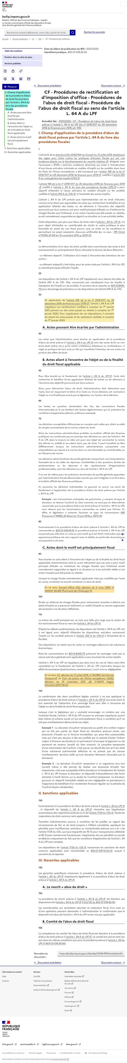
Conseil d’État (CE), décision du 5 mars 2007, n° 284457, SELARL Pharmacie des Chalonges (79, 589)
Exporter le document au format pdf (5, 71)
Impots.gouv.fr (70, 1006)
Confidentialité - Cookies (70, 1053)
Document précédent (49, 85)
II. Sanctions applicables (17, 148)
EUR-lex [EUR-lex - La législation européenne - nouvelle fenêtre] (68, 997)
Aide (4, 976)
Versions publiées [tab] (12, 63)
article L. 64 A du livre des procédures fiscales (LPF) (83, 187)
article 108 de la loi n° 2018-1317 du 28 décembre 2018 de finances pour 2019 (82, 173)
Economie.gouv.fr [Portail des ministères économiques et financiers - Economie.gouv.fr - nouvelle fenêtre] (72, 1001)
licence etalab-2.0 (59, 1059)
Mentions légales (36, 1053)
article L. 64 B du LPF (90, 899)
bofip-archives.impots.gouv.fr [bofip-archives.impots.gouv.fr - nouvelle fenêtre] (45, 990)
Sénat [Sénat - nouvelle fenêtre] (67, 1010)
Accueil (5, 39)
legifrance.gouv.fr (51, 1044)
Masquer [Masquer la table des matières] (12, 86)
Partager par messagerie (29, 79)
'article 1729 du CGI (72, 847)
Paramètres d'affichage (97, 1053)
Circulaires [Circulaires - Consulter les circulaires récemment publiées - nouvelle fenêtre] (69, 988)
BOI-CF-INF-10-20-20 (102, 850)
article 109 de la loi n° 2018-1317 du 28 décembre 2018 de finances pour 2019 (79, 302)
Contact (5, 981)
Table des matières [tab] (13, 50)
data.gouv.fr (72, 1044)
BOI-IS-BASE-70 (77, 653)
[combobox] (37, 32)
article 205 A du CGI (62, 194)
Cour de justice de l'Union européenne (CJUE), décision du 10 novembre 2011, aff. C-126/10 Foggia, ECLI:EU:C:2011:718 (79, 682)
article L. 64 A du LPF (78, 342)
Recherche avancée (94, 32)
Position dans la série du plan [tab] (18, 57)
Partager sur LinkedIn (21, 79)
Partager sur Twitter (13, 79)
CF (33, 39)
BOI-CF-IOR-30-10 (65, 530)
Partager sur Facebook (5, 79)
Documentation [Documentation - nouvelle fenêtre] (40, 985)
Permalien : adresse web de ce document (21, 71)
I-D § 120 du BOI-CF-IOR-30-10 (98, 902)
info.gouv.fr (8, 1044)
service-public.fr (28, 1044)
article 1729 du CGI (100, 812)
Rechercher (72, 32)
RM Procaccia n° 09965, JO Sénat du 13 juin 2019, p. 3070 (83, 514)
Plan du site (51, 1053)
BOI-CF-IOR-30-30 (55, 943)
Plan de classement (20, 39)
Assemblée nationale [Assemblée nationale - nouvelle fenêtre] (73, 976)
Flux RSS (37, 976)
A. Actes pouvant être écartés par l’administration (19, 116)
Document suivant (111, 85)
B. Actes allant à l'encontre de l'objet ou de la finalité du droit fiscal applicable (20, 128)
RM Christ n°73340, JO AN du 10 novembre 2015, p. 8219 (82, 233)
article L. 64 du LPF (107, 222)
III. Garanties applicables (17, 152)
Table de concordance (43, 981)
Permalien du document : (41, 955)
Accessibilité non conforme (13, 1053)
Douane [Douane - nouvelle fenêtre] (68, 992)
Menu (123, 4)
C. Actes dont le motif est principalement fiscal (19, 140)
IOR (40, 39)
